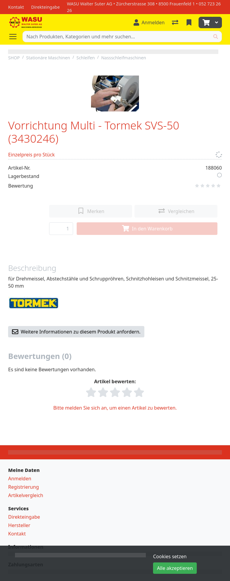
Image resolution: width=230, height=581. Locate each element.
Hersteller (19, 525)
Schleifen (85, 58)
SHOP (14, 58)
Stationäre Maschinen (48, 58)
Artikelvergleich (25, 495)
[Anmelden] (149, 22)
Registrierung (23, 487)
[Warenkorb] (205, 22)
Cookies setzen (170, 556)
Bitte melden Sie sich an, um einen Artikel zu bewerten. (115, 408)
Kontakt (17, 533)
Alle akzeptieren (175, 568)
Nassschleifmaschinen (123, 58)
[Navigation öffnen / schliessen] (15, 36)
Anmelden (19, 478)
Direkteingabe (24, 517)
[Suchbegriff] (116, 36)
